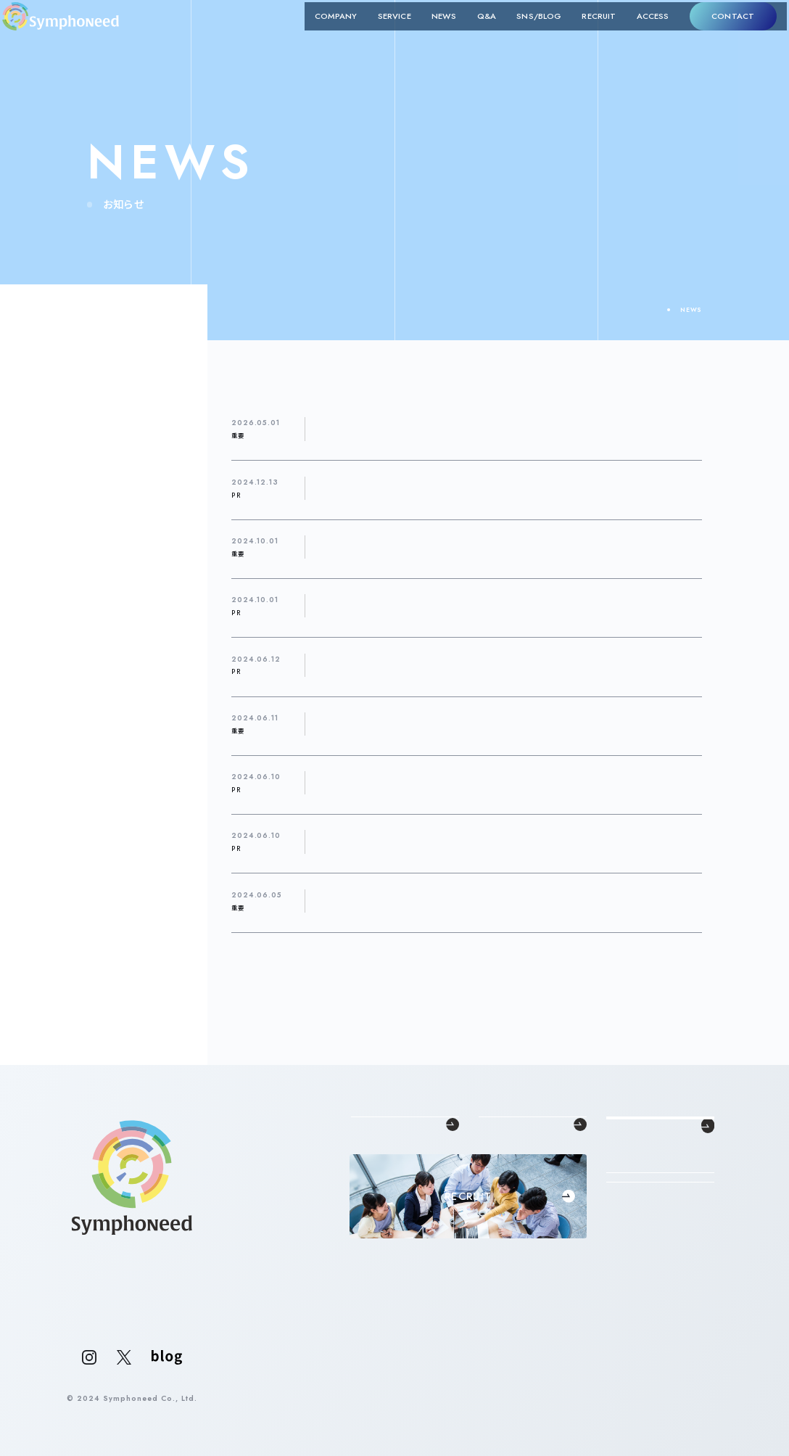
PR (46, 323)
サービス (57, 379)
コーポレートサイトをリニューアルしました (409, 900)
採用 (48, 398)
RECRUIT (580, 33)
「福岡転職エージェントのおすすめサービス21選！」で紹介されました (455, 664)
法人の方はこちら (660, 1282)
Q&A (468, 33)
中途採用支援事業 (509, 1153)
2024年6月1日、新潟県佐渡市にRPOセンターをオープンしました (452, 723)
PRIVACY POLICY (679, 1399)
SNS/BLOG (520, 33)
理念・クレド (370, 1167)
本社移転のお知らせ (367, 546)
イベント (56, 360)
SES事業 (493, 1181)
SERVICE (376, 33)
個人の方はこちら (660, 1319)
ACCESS (634, 33)
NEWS (425, 33)
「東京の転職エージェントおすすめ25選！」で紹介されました (439, 606)
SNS (49, 341)
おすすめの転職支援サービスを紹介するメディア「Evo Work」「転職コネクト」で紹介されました (505, 782)
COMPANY (318, 33)
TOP (649, 309)
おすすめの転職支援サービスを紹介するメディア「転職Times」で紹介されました (478, 841)
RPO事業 (494, 1195)
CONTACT (714, 32)
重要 (48, 417)
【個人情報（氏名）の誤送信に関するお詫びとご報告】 (425, 429)
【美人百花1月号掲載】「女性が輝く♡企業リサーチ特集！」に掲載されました (466, 487)
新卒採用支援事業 (509, 1167)
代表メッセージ (376, 1153)
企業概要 (366, 1181)
